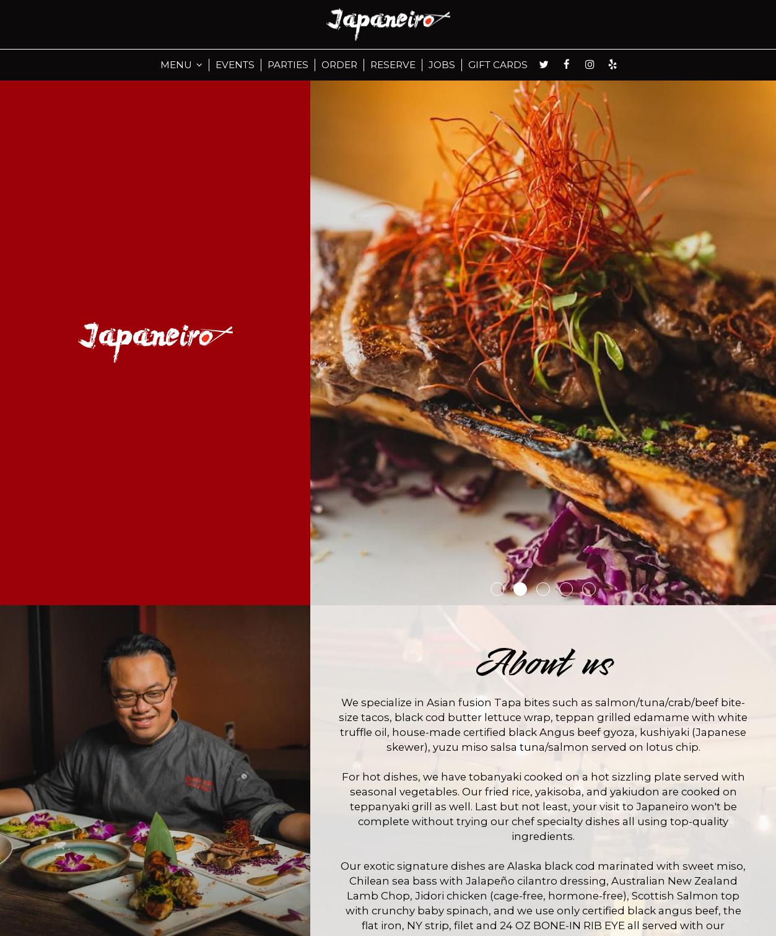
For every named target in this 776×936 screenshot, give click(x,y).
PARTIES (288, 65)
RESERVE (393, 65)
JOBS (442, 65)
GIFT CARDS (498, 65)
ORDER (339, 65)
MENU (181, 65)
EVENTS (235, 65)
